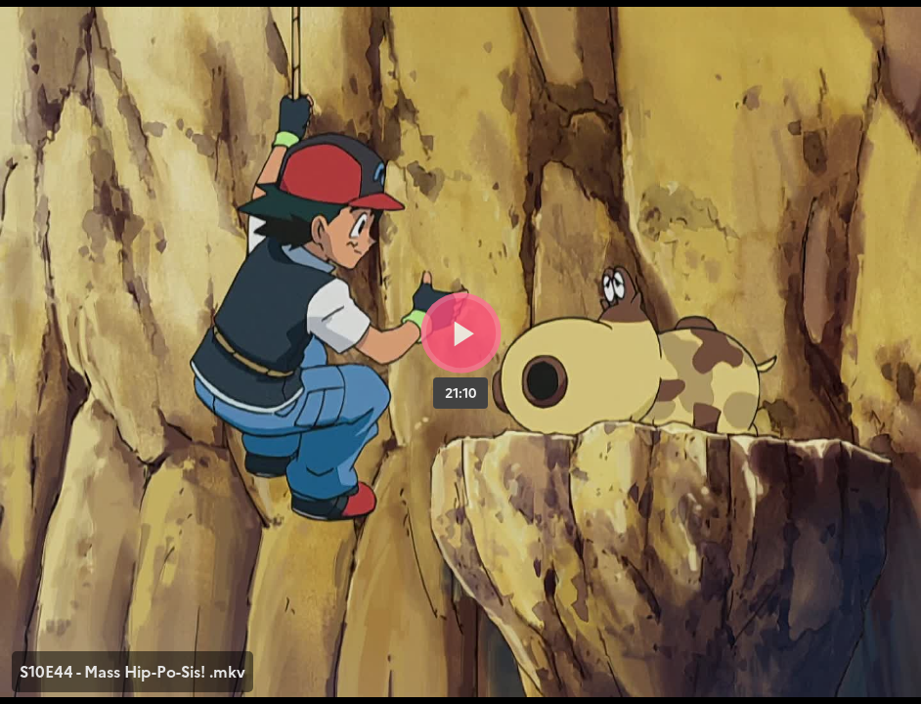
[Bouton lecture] (461, 333)
